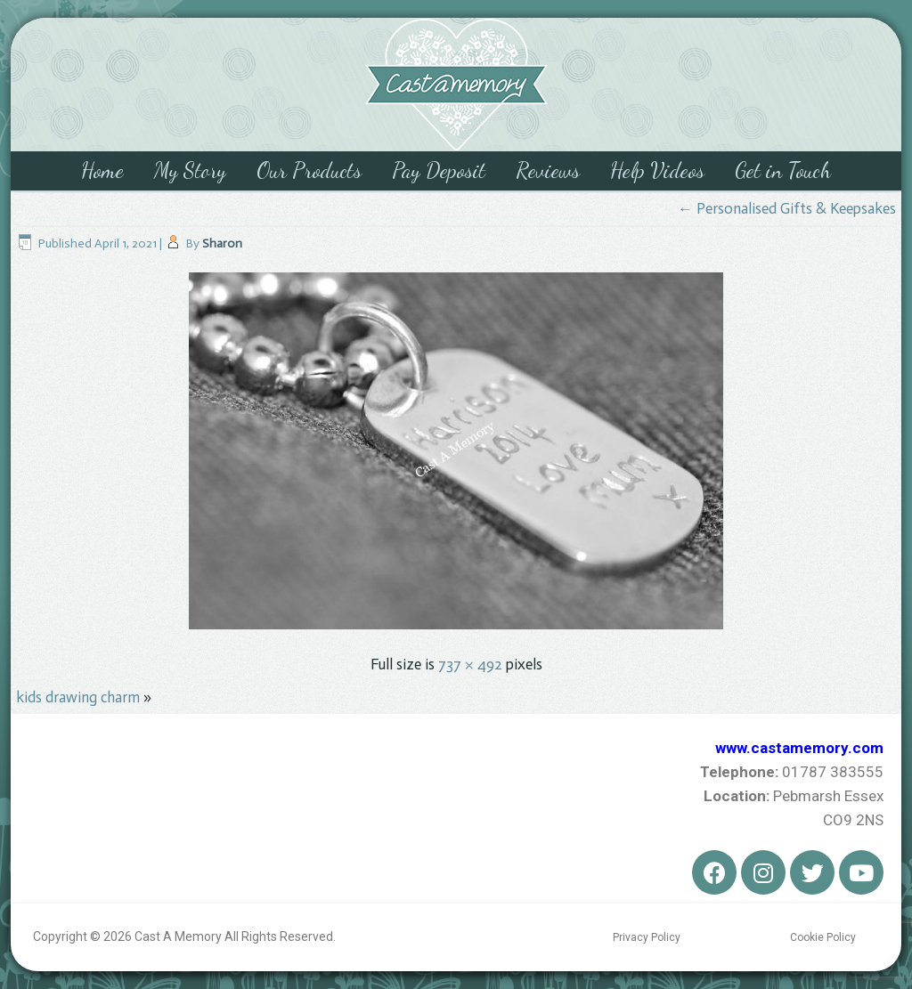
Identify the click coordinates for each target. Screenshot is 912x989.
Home (102, 170)
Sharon (222, 243)
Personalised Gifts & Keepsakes (787, 208)
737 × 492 (470, 664)
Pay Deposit (438, 170)
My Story (190, 170)
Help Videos (657, 170)
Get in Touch (783, 170)
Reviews (548, 170)
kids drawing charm (78, 697)
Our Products (309, 170)
